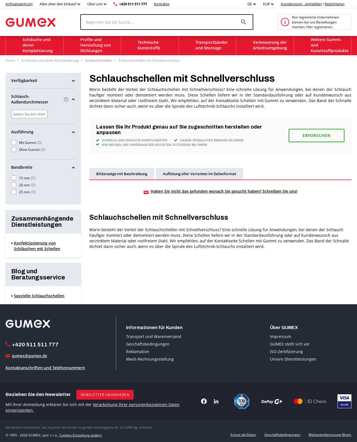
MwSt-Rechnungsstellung (150, 359)
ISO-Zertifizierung (286, 351)
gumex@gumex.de (29, 355)
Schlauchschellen (98, 60)
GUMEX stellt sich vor (290, 344)
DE (249, 3)
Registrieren (334, 3)
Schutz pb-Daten (243, 434)
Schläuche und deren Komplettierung (50, 60)
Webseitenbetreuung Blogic (329, 434)
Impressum (280, 336)
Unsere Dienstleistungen (293, 359)
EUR (266, 3)
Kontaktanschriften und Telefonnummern (45, 367)
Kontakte (161, 3)
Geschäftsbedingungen (148, 344)
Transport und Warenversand (153, 336)
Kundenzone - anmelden (301, 3)
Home (10, 60)
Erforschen (317, 135)
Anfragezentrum (19, 3)
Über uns (94, 3)
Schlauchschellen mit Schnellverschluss (149, 60)
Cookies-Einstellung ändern (80, 434)
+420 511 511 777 (133, 3)
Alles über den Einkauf (58, 3)
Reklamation (137, 351)
